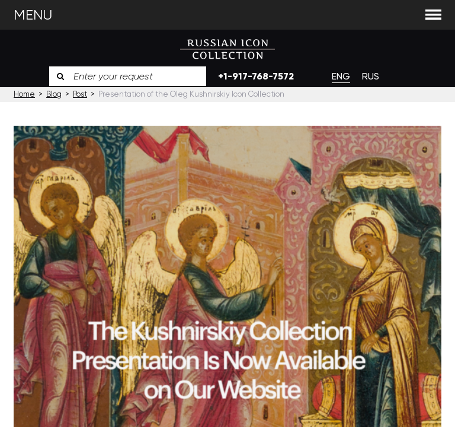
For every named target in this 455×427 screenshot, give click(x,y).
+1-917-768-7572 (256, 76)
